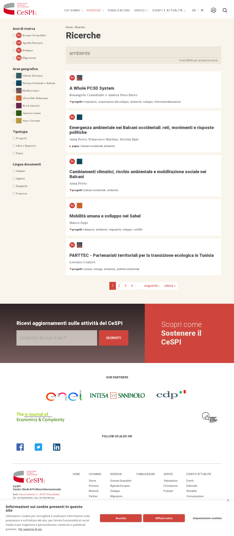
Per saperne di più (30, 529)
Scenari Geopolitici (31, 35)
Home (69, 27)
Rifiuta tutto (164, 518)
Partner (93, 496)
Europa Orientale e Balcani (35, 83)
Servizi (140, 10)
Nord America (27, 105)
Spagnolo (22, 186)
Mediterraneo (27, 90)
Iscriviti (113, 338)
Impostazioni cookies (207, 518)
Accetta (121, 518)
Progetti (21, 138)
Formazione (171, 485)
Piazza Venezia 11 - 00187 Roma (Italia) (39, 494)
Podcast (168, 491)
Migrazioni (26, 58)
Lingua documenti (27, 164)
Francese (21, 193)
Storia (92, 480)
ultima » (169, 286)
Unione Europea (29, 75)
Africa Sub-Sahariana (32, 98)
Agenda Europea (29, 43)
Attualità (191, 491)
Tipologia (20, 132)
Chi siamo (72, 10)
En (194, 10)
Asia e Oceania (28, 120)
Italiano (20, 171)
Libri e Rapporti (26, 145)
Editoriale (191, 485)
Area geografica (25, 69)
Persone (94, 485)
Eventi (190, 480)
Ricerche (94, 10)
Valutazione (171, 480)
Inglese (20, 178)
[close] (228, 500)
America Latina (28, 113)
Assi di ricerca (24, 29)
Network (94, 491)
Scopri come (181, 333)
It (202, 10)
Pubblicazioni (119, 10)
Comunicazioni (195, 496)
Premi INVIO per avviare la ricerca (199, 60)
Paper (19, 153)
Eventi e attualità (168, 10)
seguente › (152, 286)
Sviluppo (24, 50)
